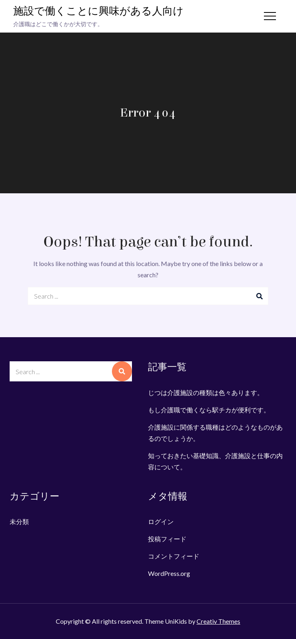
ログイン (161, 521)
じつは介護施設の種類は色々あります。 (206, 392)
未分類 (19, 521)
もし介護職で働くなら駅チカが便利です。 (209, 410)
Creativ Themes (218, 621)
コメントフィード (173, 556)
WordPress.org (169, 573)
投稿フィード (167, 539)
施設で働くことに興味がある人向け (98, 11)
